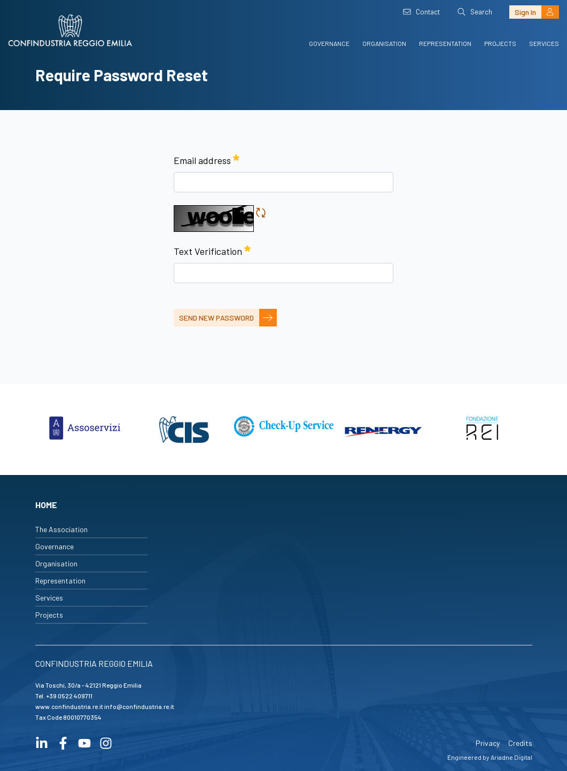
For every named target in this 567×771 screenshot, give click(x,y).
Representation (445, 43)
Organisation (384, 43)
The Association (61, 529)
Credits (520, 742)
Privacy (488, 742)
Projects (500, 43)
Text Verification (212, 249)
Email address (206, 158)
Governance (329, 43)
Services (544, 43)
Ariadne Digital (511, 757)
